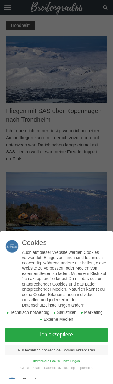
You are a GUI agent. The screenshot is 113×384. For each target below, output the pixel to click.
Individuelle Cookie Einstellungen (56, 361)
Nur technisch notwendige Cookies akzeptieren (56, 350)
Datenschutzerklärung (59, 368)
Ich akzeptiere (56, 335)
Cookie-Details (30, 368)
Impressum (85, 368)
